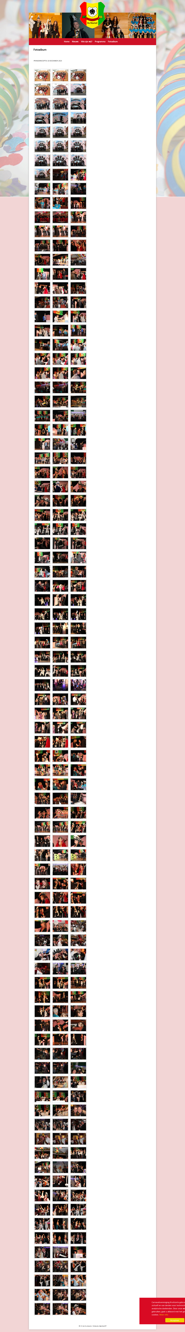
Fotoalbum (113, 41)
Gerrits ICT (102, 1326)
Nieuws (75, 41)
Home (66, 41)
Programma (100, 41)
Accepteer (158, 1320)
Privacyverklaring (71, 46)
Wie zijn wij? (86, 41)
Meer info (147, 1314)
